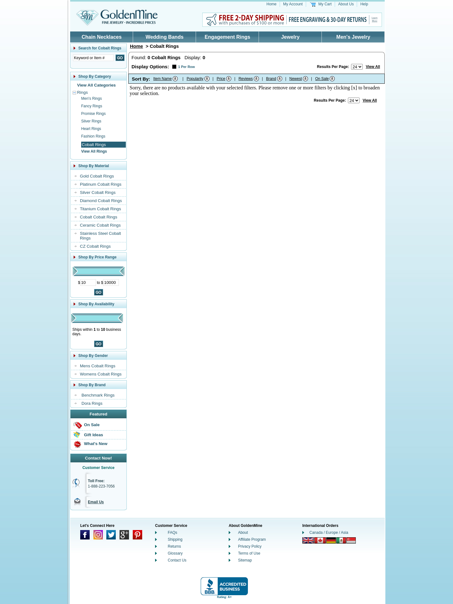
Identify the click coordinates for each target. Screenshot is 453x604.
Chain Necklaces (101, 37)
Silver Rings (91, 121)
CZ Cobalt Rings (95, 246)
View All (373, 67)
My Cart (325, 4)
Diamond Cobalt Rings (101, 200)
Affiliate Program (252, 539)
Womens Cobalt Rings (100, 374)
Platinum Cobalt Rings (100, 184)
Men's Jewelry (353, 37)
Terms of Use (249, 553)
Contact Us (177, 560)
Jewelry (290, 37)
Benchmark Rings (98, 395)
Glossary (175, 553)
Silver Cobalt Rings (97, 192)
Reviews (245, 78)
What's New (95, 443)
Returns (174, 546)
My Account (293, 4)
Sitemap (245, 560)
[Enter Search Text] (93, 57)
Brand (271, 78)
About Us (346, 4)
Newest (295, 78)
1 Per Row (186, 67)
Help (364, 4)
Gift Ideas (93, 434)
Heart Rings (91, 129)
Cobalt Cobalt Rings (98, 217)
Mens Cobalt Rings (97, 366)
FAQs (172, 532)
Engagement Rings (227, 37)
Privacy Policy (250, 546)
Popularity (195, 78)
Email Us (96, 502)
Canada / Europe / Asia (329, 532)
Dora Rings (92, 403)
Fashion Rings (93, 136)
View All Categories (96, 85)
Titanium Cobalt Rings (100, 208)
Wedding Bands (165, 37)
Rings (82, 92)
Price (221, 78)
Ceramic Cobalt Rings (100, 225)
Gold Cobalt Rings (97, 176)
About (243, 532)
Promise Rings (93, 113)
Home (271, 4)
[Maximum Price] (111, 282)
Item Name (162, 78)
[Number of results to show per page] (357, 67)
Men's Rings (91, 98)
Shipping (175, 539)
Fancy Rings (91, 106)
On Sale (92, 424)
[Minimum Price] (88, 282)
